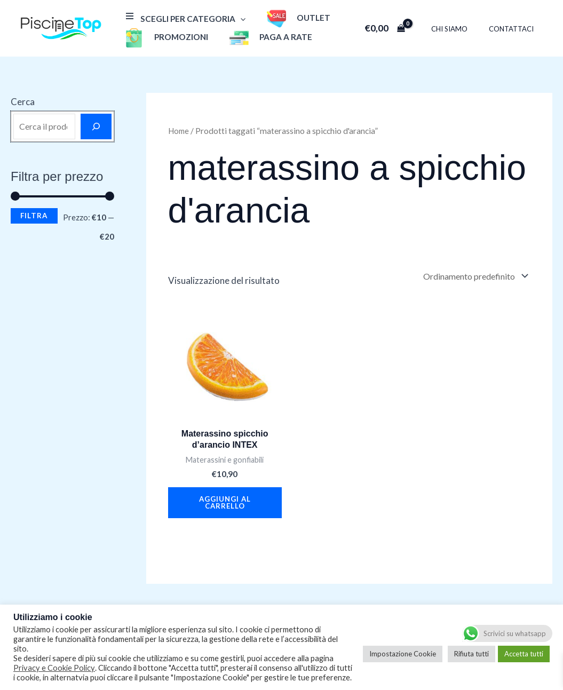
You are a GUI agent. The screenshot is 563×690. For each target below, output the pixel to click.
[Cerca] (96, 126)
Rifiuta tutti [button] (471, 653)
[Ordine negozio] (470, 277)
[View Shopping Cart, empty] (400, 28)
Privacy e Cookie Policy (54, 667)
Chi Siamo (460, 29)
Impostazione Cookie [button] (402, 653)
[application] (238, 18)
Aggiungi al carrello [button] (224, 506)
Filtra (34, 215)
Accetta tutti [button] (523, 653)
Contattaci (515, 29)
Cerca (23, 101)
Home (179, 131)
